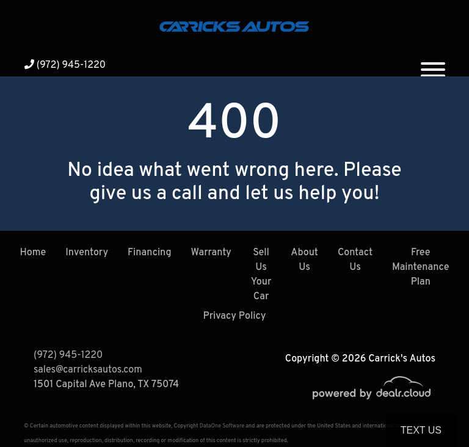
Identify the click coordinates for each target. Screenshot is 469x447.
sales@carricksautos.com (88, 370)
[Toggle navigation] (433, 64)
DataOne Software (222, 426)
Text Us (421, 430)
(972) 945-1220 (65, 65)
